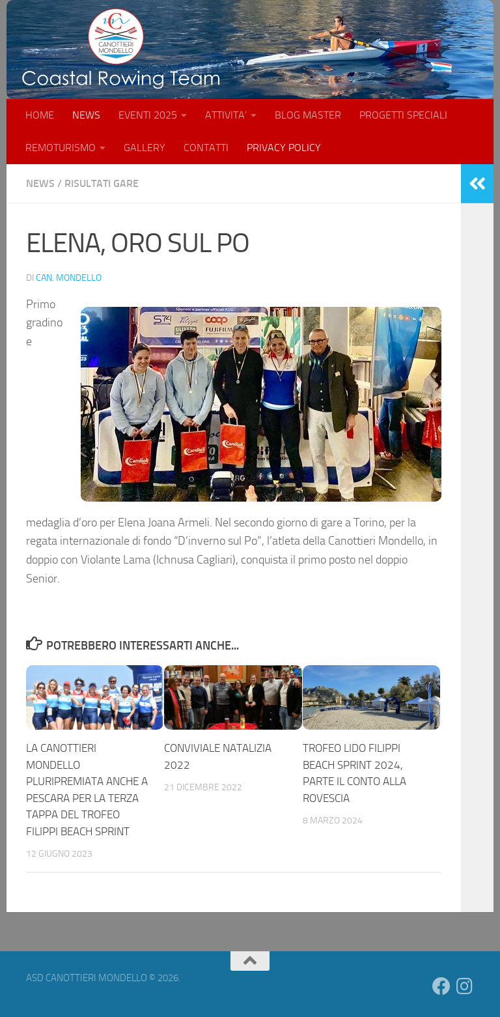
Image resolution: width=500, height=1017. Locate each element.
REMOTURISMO (60, 147)
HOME (39, 115)
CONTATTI (206, 147)
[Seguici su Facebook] (441, 986)
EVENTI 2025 (147, 115)
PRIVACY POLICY (284, 147)
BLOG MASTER (308, 115)
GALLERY (144, 147)
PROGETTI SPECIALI (403, 115)
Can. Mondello (69, 277)
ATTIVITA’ (226, 115)
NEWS (86, 115)
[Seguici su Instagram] (465, 986)
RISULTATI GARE (101, 183)
